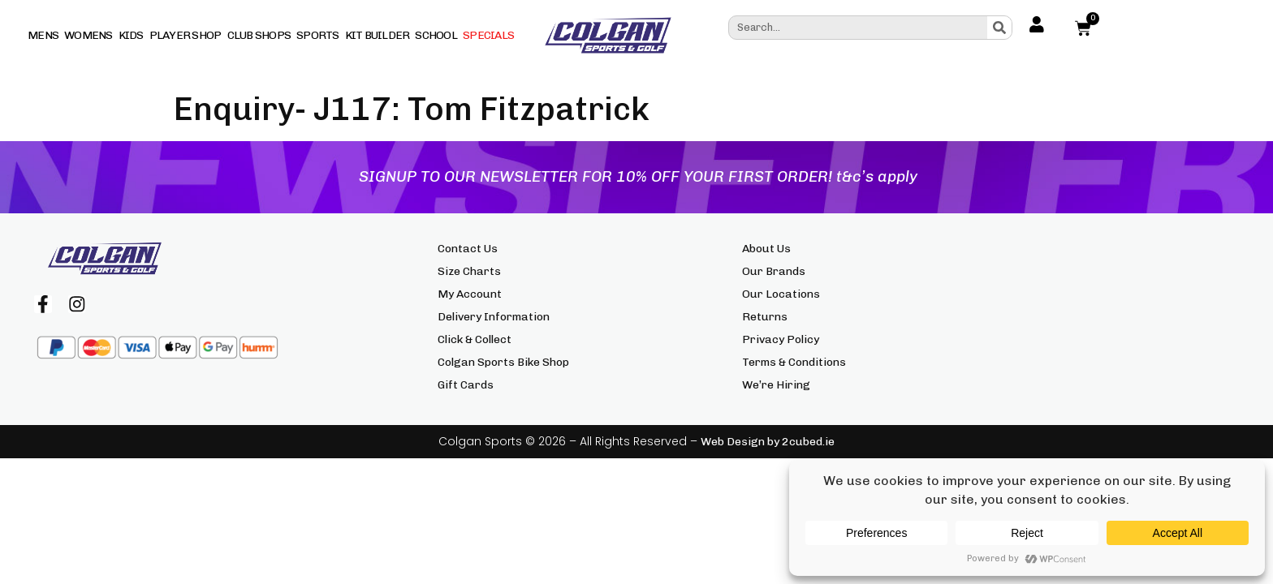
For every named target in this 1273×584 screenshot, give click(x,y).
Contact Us (468, 249)
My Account (470, 294)
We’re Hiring (776, 385)
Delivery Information (494, 317)
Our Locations (781, 294)
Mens (43, 35)
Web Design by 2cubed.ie (768, 442)
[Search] (999, 27)
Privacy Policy (780, 339)
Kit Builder (377, 35)
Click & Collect (474, 339)
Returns (765, 317)
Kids (131, 35)
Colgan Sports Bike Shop (503, 362)
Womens (88, 35)
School (436, 35)
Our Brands (773, 271)
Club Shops (259, 35)
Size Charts (469, 271)
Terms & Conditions (794, 362)
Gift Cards (466, 385)
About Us (766, 249)
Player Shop (185, 35)
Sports (317, 35)
